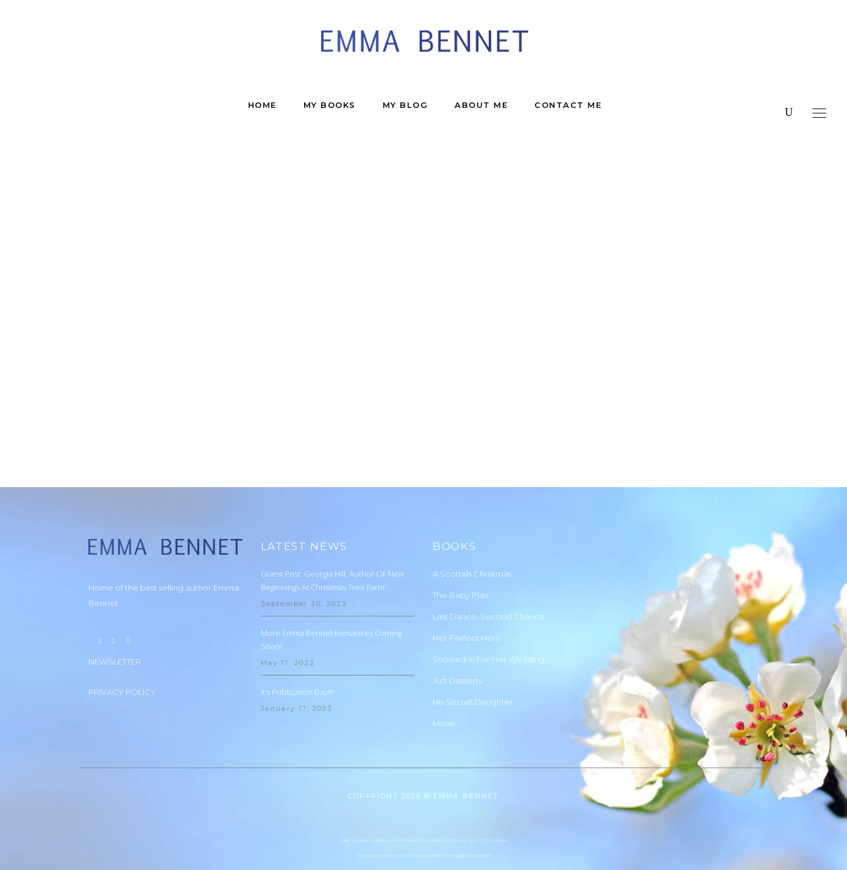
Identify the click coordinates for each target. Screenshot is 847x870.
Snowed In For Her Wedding (489, 621)
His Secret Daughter (473, 663)
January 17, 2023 (297, 670)
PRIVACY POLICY (122, 653)
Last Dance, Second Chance (489, 578)
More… (446, 685)
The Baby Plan (461, 557)
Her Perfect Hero (467, 599)
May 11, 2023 (287, 624)
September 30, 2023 (304, 565)
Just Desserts (457, 642)
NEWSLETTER (114, 623)
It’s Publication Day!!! (297, 653)
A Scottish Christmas (472, 535)
